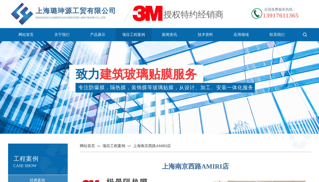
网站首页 (26, 35)
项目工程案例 (133, 35)
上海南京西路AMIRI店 (152, 146)
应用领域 (241, 35)
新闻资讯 (169, 35)
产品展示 (97, 35)
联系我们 (277, 35)
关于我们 (61, 35)
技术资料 (205, 35)
